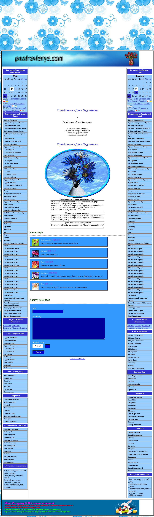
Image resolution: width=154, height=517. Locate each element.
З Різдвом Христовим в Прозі (139, 141)
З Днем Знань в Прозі (136, 185)
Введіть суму (38, 342)
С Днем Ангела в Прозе (13, 202)
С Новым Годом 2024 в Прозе (15, 128)
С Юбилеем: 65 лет (11, 284)
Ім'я (34, 308)
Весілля (131, 381)
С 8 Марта (8, 161)
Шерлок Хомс (133, 419)
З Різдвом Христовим (136, 139)
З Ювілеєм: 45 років (136, 273)
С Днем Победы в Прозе (13, 180)
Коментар (37, 316)
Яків (146, 328)
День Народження (135, 376)
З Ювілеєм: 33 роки (135, 265)
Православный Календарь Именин (14, 299)
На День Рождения (11, 429)
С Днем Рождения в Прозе (14, 123)
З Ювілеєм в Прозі (135, 249)
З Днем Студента (134, 144)
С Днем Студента (10, 144)
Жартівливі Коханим (136, 368)
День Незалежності (135, 468)
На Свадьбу (8, 205)
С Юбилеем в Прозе (11, 249)
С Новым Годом (10, 340)
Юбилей (7, 386)
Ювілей (131, 387)
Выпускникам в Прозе (12, 194)
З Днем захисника (135, 155)
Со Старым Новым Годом (13, 131)
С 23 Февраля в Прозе (12, 158)
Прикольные (9, 392)
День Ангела (133, 440)
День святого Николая (12, 416)
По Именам (8, 295)
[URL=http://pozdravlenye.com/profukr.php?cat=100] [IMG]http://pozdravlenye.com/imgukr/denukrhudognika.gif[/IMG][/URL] (77, 218)
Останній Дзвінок (142, 103)
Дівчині (131, 240)
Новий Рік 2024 (134, 432)
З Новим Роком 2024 (136, 125)
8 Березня (131, 411)
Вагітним (131, 446)
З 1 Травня (132, 172)
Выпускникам (9, 191)
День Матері (133, 465)
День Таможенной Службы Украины (14, 109)
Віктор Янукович (134, 425)
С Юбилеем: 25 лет (11, 260)
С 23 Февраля (9, 155)
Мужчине (7, 227)
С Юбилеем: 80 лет (11, 293)
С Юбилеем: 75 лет (11, 290)
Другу (6, 232)
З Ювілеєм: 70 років (136, 287)
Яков (5, 330)
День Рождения (9, 375)
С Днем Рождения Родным (14, 243)
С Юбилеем (8, 246)
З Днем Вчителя (134, 188)
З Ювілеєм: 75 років (136, 290)
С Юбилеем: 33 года (11, 265)
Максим (15, 328)
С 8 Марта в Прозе (11, 163)
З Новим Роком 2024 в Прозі (139, 128)
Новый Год (8, 378)
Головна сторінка (77, 358)
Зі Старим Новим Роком (137, 131)
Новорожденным (10, 218)
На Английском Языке (12, 313)
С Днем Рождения (10, 120)
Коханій (131, 224)
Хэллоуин (7, 419)
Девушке (7, 240)
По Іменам (132, 295)
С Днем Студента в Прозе (13, 147)
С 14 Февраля (9, 150)
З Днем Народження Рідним (138, 243)
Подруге (7, 235)
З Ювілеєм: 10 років (136, 251)
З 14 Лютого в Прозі (135, 152)
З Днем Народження (135, 120)
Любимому (8, 221)
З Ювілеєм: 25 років (136, 260)
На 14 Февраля (9, 443)
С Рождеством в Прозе (12, 141)
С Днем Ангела (9, 199)
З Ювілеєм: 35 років (136, 268)
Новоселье (8, 384)
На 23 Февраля (9, 446)
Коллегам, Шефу (10, 196)
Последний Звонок (18, 99)
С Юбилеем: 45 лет (11, 273)
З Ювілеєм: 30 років (136, 262)
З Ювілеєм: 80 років (136, 293)
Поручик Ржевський (136, 416)
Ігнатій (138, 325)
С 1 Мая (7, 172)
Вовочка (131, 422)
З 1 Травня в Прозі (135, 174)
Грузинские (8, 389)
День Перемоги (134, 414)
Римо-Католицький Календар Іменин (139, 304)
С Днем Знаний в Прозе (13, 185)
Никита (23, 328)
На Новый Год (9, 435)
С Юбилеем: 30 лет (11, 262)
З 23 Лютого (132, 349)
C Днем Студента (10, 346)
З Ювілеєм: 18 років (136, 254)
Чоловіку (131, 227)
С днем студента (10, 421)
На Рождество (9, 437)
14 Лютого (132, 405)
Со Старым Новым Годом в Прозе (14, 135)
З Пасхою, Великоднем (136, 166)
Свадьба (7, 381)
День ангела (8, 408)
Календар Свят (134, 308)
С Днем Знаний (9, 183)
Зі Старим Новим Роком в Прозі (138, 135)
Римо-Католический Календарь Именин (11, 304)
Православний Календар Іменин (137, 299)
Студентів (132, 403)
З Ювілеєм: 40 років (136, 271)
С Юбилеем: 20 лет (11, 257)
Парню (6, 238)
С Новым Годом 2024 (12, 125)
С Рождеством (9, 139)
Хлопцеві (131, 238)
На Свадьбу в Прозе (11, 207)
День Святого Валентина (137, 451)
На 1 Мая (7, 454)
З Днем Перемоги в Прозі (137, 180)
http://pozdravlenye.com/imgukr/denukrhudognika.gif (77, 226)
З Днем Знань (133, 183)
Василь (130, 325)
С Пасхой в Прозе (10, 169)
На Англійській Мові (136, 313)
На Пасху (7, 357)
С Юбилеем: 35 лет (11, 268)
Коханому (131, 221)
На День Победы (10, 457)
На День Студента (11, 440)
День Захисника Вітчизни (138, 454)
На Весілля (132, 205)
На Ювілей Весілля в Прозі (138, 213)
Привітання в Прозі (135, 310)
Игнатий (15, 325)
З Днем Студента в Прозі (137, 147)
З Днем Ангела (133, 199)
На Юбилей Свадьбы (12, 210)
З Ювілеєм (132, 246)
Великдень (132, 457)
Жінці (130, 229)
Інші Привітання (134, 316)
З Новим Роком (134, 338)
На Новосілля (133, 216)
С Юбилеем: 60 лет (11, 282)
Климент (7, 328)
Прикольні (132, 390)
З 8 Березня (132, 161)
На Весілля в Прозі (135, 207)
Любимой (7, 224)
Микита (139, 328)
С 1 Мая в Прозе (10, 174)
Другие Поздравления (12, 316)
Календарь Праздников (13, 308)
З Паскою (131, 354)
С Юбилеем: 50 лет (11, 276)
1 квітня (131, 460)
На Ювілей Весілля (135, 210)
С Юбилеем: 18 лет (11, 254)
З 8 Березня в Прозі (135, 163)
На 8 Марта (8, 448)
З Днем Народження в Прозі (138, 123)
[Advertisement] (24, 25)
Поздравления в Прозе (12, 310)
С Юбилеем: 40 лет (11, 271)
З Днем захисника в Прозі (138, 158)
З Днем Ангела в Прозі (136, 202)
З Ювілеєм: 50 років (136, 276)
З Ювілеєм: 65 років (136, 284)
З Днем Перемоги (134, 177)
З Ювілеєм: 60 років (136, 282)
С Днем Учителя (10, 188)
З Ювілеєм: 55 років (136, 279)
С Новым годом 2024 (12, 399)
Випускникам (133, 191)
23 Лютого (132, 408)
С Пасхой (7, 166)
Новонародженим (134, 218)
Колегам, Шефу (134, 196)
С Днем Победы (10, 177)
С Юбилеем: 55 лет (11, 279)
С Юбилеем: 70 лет (11, 287)
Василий (7, 325)
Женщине (7, 229)
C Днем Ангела (9, 360)
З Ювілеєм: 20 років (136, 257)
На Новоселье (9, 216)
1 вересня (131, 471)
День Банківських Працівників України (138, 100)
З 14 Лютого (132, 150)
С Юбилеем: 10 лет (11, 251)
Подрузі (131, 235)
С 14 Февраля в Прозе (12, 152)
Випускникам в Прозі (136, 194)
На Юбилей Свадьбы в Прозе (15, 213)
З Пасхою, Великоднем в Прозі (139, 169)
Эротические (9, 459)
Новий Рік (132, 379)
